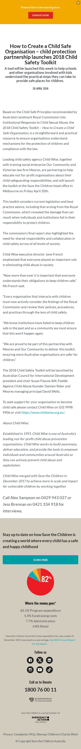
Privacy (8, 734)
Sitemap (42, 734)
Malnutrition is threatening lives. (40, 7)
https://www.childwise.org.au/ (42, 412)
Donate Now (40, 15)
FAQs (32, 734)
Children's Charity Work (63, 734)
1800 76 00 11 (40, 689)
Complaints (21, 734)
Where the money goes (40, 603)
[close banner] (78, 3)
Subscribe (40, 559)
